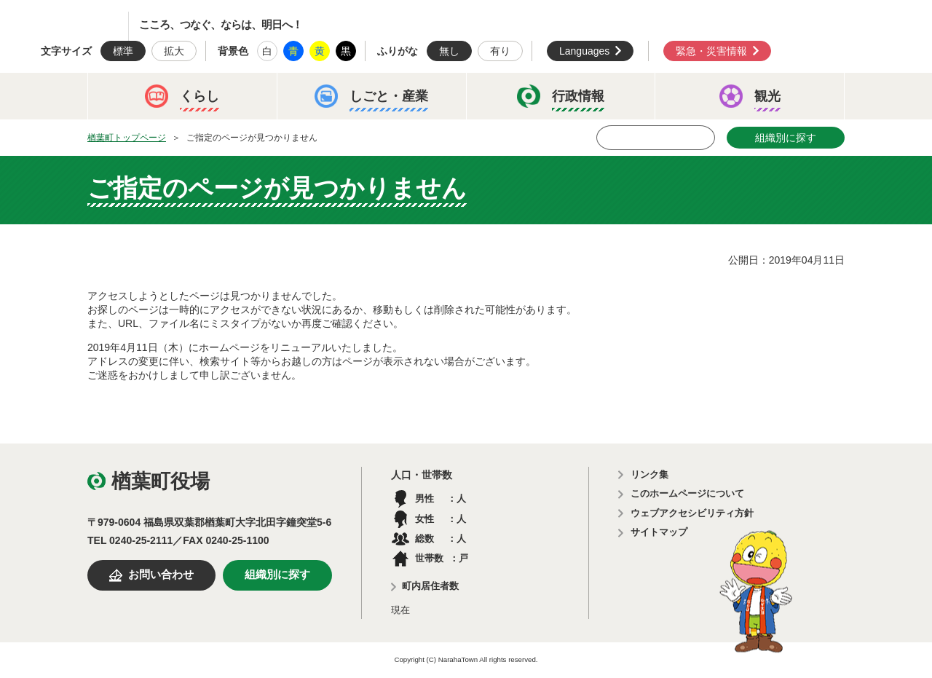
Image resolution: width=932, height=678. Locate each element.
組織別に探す (785, 137)
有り (500, 51)
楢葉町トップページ (126, 138)
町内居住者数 (430, 585)
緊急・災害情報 (711, 51)
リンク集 (649, 474)
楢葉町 (76, 26)
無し (449, 51)
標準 (123, 51)
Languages (584, 51)
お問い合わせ (161, 574)
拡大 (174, 51)
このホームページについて (687, 493)
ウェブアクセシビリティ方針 (692, 513)
